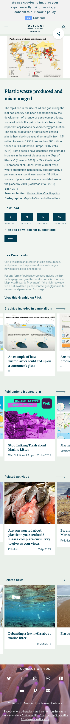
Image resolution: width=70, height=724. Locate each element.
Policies (56, 703)
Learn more (39, 17)
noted (36, 711)
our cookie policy (43, 12)
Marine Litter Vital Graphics (43, 193)
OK (28, 18)
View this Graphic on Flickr (23, 297)
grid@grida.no (53, 286)
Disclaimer (42, 703)
